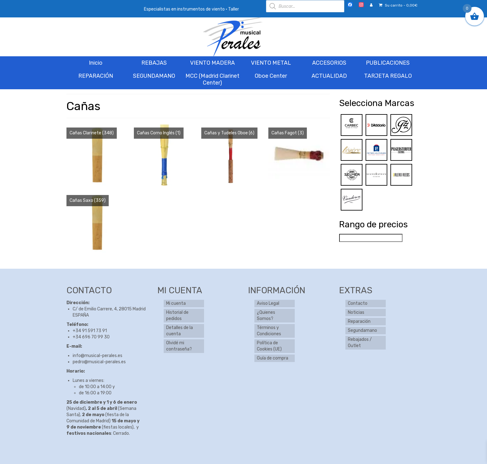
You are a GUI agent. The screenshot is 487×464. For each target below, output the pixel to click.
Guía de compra (272, 358)
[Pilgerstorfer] (401, 149)
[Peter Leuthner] (376, 149)
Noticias (356, 312)
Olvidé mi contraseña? (179, 346)
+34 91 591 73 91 (90, 330)
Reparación (359, 321)
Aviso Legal (268, 303)
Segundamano (362, 330)
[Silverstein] (376, 174)
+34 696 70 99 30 (91, 337)
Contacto (357, 303)
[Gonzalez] (401, 125)
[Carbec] (351, 125)
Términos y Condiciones (269, 330)
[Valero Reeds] (401, 174)
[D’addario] (376, 125)
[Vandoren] (351, 199)
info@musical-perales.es (97, 355)
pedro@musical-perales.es (99, 361)
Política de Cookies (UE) (269, 346)
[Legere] (351, 149)
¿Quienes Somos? (266, 315)
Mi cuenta (176, 303)
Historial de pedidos (177, 315)
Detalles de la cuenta (179, 330)
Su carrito (398, 5)
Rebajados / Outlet (360, 342)
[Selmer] (351, 174)
